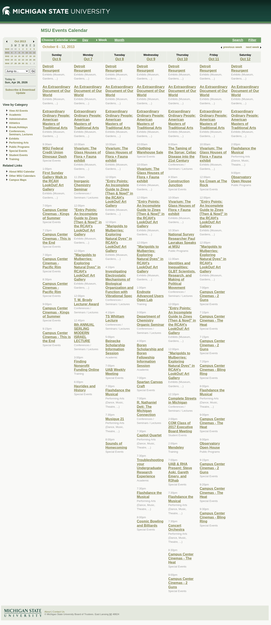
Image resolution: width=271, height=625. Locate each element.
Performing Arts (19, 142)
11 (30, 52)
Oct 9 (151, 59)
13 (12, 56)
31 (27, 63)
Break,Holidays (18, 127)
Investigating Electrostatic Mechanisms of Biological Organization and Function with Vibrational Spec (119, 283)
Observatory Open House (210, 445)
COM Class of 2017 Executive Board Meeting (180, 427)
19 (34, 56)
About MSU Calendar (22, 171)
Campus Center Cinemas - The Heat (181, 558)
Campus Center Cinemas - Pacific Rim (55, 263)
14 (15, 56)
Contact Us (59, 611)
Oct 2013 (20, 41)
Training (14, 159)
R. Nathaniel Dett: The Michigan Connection (146, 408)
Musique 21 (114, 419)
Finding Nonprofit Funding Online (86, 365)
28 (15, 63)
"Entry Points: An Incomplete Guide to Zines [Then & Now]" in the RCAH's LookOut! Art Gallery (88, 222)
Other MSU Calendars (22, 175)
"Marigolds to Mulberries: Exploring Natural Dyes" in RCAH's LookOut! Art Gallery (87, 267)
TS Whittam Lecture (114, 318)
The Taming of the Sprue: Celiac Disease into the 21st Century (182, 154)
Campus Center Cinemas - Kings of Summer (56, 214)
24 (27, 60)
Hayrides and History (84, 388)
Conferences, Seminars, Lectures (21, 133)
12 (34, 52)
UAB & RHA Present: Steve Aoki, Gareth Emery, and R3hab (180, 472)
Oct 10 (182, 59)
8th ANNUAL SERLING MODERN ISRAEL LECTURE (84, 333)
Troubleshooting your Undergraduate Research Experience (150, 468)
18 (30, 56)
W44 (7, 63)
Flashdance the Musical (117, 392)
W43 (7, 60)
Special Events (18, 150)
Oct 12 (245, 59)
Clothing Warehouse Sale (150, 150)
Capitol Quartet (149, 435)
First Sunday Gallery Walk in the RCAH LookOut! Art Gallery (55, 181)
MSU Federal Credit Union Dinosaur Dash (55, 152)
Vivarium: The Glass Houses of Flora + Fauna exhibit (87, 154)
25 (30, 60)
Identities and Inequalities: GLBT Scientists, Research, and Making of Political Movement (182, 275)
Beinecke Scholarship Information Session (115, 347)
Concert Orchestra (176, 527)
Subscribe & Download (20, 89)
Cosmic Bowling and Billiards (150, 523)
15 (19, 56)
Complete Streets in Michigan (182, 400)
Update (20, 93)
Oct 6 (57, 59)
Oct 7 (88, 59)
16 (23, 56)
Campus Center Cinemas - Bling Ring (212, 370)
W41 (7, 52)
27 (12, 63)
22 (19, 60)
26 (34, 60)
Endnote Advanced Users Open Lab (150, 296)
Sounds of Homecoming (116, 445)
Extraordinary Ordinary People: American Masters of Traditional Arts (56, 119)
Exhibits (14, 138)
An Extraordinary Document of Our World (57, 91)
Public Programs (19, 146)
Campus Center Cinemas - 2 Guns (181, 583)
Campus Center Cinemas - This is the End (57, 238)
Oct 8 (119, 59)
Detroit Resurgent (51, 68)
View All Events (18, 110)
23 (23, 60)
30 (15, 49)
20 (12, 60)
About (47, 611)
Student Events (18, 155)
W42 (7, 56)
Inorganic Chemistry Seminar (82, 185)
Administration (18, 119)
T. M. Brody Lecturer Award (86, 302)
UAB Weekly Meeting (115, 372)
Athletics (14, 123)
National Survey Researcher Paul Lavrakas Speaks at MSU (182, 240)
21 (15, 60)
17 (27, 56)
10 (27, 52)
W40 (7, 49)
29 (12, 49)
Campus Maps (17, 179)
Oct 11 (214, 59)
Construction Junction (179, 183)
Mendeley (176, 447)
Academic (15, 114)
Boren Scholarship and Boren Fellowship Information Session (150, 355)
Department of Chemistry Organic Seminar (150, 320)
